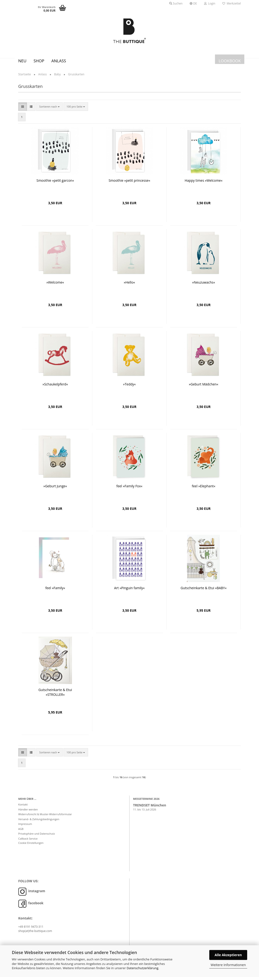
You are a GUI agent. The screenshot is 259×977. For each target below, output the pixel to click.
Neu (22, 60)
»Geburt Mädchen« (203, 387)
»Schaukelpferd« (55, 387)
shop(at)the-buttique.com (35, 934)
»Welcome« (55, 286)
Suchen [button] (176, 3)
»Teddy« (129, 387)
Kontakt (23, 808)
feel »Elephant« (203, 489)
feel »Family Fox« (129, 489)
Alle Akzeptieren (228, 955)
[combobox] (49, 110)
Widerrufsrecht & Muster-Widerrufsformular (45, 817)
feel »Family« (55, 591)
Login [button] (209, 3)
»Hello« (129, 286)
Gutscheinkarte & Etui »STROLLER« (55, 695)
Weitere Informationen (228, 965)
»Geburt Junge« (55, 489)
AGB (20, 832)
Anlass (58, 60)
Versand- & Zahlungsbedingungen (38, 822)
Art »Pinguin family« (129, 591)
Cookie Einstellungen (31, 846)
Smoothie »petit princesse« (129, 184)
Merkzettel (231, 3)
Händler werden (28, 813)
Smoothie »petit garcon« (55, 184)
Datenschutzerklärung (142, 968)
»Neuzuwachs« (203, 286)
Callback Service (28, 842)
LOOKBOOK (230, 60)
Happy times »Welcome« (204, 184)
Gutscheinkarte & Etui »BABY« (204, 591)
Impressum (25, 827)
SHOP (39, 60)
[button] (193, 3)
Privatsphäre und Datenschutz (36, 837)
